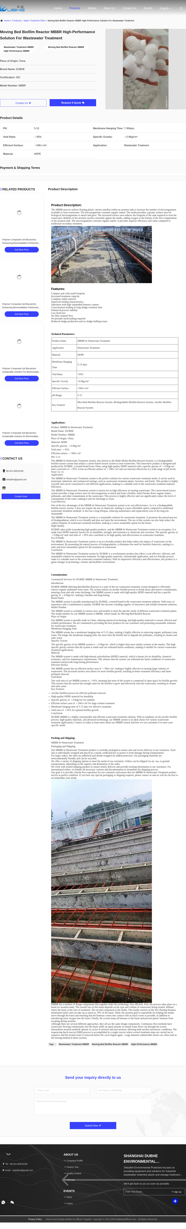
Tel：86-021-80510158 (14, 1164)
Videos (92, 8)
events (148, 8)
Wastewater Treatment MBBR (74, 1044)
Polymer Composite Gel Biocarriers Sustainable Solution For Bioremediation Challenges (21, 372)
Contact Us (129, 8)
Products (74, 8)
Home (58, 8)
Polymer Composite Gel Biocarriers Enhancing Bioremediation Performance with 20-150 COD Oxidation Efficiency (21, 243)
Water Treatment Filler (34, 20)
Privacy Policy (35, 1219)
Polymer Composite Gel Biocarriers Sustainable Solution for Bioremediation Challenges (21, 436)
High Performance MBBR (144, 1044)
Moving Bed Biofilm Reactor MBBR (110, 1044)
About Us (109, 8)
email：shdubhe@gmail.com (17, 1170)
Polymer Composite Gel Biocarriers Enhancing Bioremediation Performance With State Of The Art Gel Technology (21, 307)
